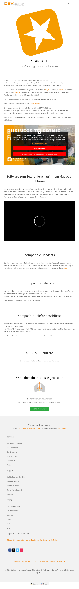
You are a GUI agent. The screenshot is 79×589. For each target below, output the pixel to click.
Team (9, 519)
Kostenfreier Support (14, 490)
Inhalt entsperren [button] (39, 148)
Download (10, 494)
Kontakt (17, 562)
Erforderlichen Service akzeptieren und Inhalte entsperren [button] (39, 154)
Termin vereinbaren (39, 409)
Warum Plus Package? (14, 443)
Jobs (8, 524)
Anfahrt (9, 528)
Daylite (47, 90)
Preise (9, 465)
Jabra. (65, 268)
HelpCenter (62, 428)
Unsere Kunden (12, 511)
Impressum (26, 562)
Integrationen (12, 456)
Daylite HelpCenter (13, 486)
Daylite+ (61, 90)
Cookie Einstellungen (57, 562)
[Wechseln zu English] (44, 583)
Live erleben (11, 461)
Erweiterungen (12, 452)
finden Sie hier (34, 103)
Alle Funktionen (12, 448)
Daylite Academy (13, 481)
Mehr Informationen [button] (39, 143)
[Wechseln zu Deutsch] (35, 583)
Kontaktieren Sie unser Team (29, 428)
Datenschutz (43, 562)
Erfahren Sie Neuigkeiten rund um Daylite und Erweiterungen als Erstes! (32, 540)
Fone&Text (17, 92)
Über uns (10, 515)
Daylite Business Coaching (16, 477)
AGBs (34, 562)
